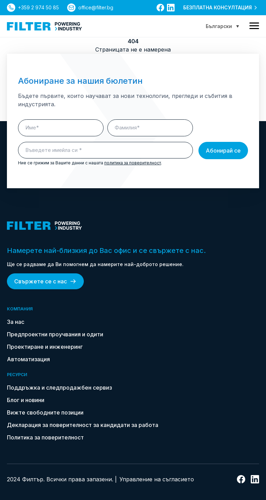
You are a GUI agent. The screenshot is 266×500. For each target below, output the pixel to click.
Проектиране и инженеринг (45, 346)
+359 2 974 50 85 (38, 7)
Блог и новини (25, 400)
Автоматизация (28, 359)
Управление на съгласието (156, 479)
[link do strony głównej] (44, 26)
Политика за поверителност (45, 437)
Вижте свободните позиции (45, 412)
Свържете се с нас (45, 281)
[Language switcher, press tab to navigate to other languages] (222, 26)
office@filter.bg (95, 7)
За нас (15, 321)
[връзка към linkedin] (171, 7)
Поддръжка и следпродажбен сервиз (59, 387)
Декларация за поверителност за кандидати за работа (82, 424)
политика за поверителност (132, 162)
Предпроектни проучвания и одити (55, 334)
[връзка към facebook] (160, 7)
